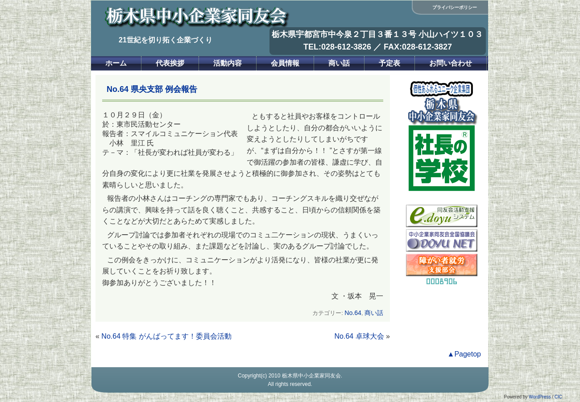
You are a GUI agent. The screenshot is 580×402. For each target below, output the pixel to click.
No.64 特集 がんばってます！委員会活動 (166, 336)
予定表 (389, 63)
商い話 (339, 63)
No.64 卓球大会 (359, 336)
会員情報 (285, 63)
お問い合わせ (450, 63)
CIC (558, 396)
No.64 (352, 312)
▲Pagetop (464, 354)
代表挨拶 (170, 63)
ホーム (116, 63)
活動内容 (227, 63)
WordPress (540, 396)
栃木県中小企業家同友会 (311, 376)
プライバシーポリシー (454, 7)
